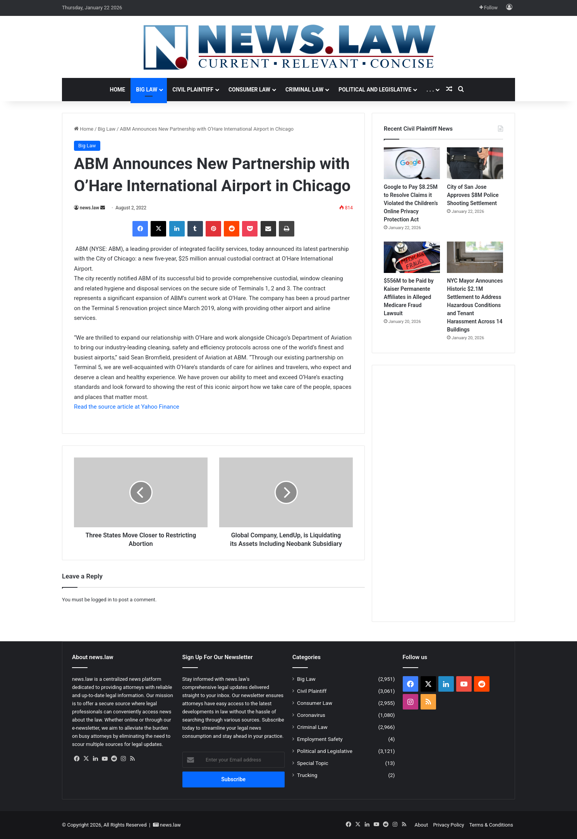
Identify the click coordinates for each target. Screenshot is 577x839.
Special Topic (312, 763)
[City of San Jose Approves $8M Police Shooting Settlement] (475, 163)
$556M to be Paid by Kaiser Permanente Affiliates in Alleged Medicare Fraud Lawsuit (409, 297)
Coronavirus (311, 715)
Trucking (307, 775)
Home (117, 89)
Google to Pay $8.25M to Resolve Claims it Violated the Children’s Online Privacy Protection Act (411, 203)
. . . (430, 89)
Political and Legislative (374, 89)
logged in (101, 599)
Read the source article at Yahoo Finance (126, 406)
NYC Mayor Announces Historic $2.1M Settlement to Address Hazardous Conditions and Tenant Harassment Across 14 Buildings (475, 305)
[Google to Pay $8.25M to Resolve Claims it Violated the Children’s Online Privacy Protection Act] (412, 163)
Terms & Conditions (491, 825)
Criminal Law (304, 89)
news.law (89, 208)
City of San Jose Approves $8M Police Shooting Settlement (472, 195)
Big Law (146, 89)
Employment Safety (320, 739)
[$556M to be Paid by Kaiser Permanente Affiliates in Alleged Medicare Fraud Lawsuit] (412, 257)
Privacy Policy (448, 825)
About (421, 825)
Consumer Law (249, 89)
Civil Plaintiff (192, 89)
